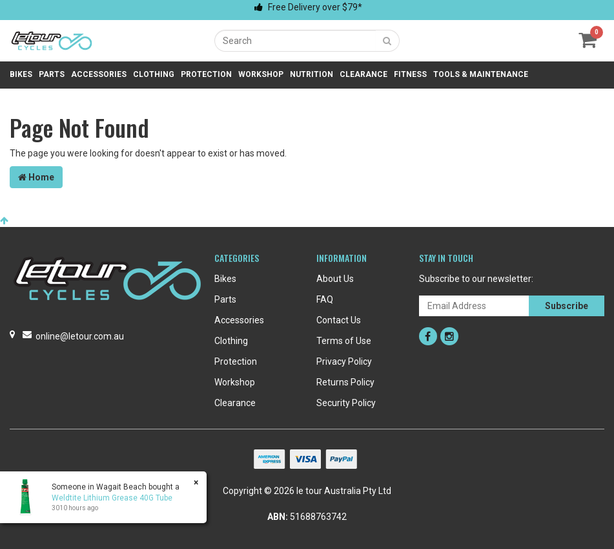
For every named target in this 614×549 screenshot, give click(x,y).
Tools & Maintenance (480, 74)
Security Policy (346, 403)
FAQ (324, 299)
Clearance (363, 74)
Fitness (410, 74)
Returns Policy (345, 382)
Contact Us (338, 320)
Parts (52, 74)
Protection (206, 74)
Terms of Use (343, 341)
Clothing (153, 74)
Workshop (260, 74)
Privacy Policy (344, 361)
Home (36, 177)
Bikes (21, 74)
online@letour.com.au (80, 336)
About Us (335, 279)
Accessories (99, 74)
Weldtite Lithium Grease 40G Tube (111, 497)
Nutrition (311, 74)
